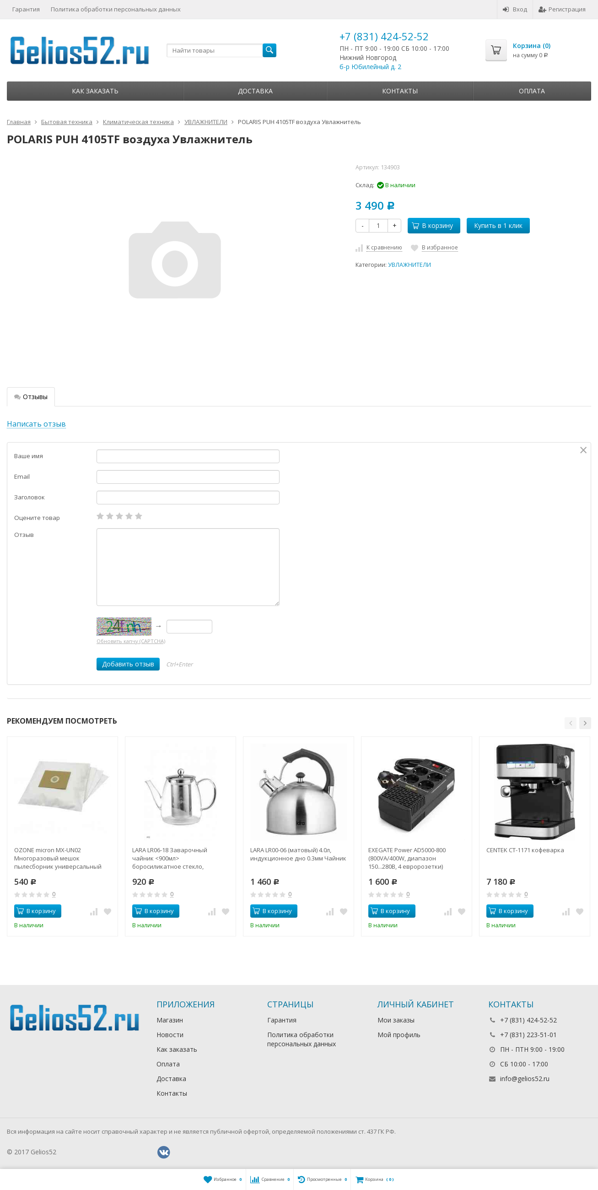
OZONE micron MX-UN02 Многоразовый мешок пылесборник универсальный (58, 858)
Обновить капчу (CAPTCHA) (131, 641)
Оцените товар (37, 518)
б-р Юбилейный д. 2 (370, 66)
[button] (570, 723)
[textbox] (221, 50)
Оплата (532, 91)
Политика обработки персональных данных (116, 9)
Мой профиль (398, 1034)
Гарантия (26, 9)
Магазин (169, 1020)
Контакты (400, 91)
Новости (169, 1034)
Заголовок (29, 497)
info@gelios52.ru (525, 1078)
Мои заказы (396, 1020)
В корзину (432, 225)
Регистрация (562, 9)
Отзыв (24, 534)
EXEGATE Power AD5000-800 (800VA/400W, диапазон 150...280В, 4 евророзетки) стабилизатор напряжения (407, 858)
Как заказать (95, 91)
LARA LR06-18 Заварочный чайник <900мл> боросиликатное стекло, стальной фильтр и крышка (172, 858)
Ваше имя (28, 456)
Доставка (255, 91)
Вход (515, 9)
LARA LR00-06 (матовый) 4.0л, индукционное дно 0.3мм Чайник (298, 854)
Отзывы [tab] (31, 396)
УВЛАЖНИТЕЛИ (409, 265)
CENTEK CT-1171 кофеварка (525, 850)
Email (22, 476)
